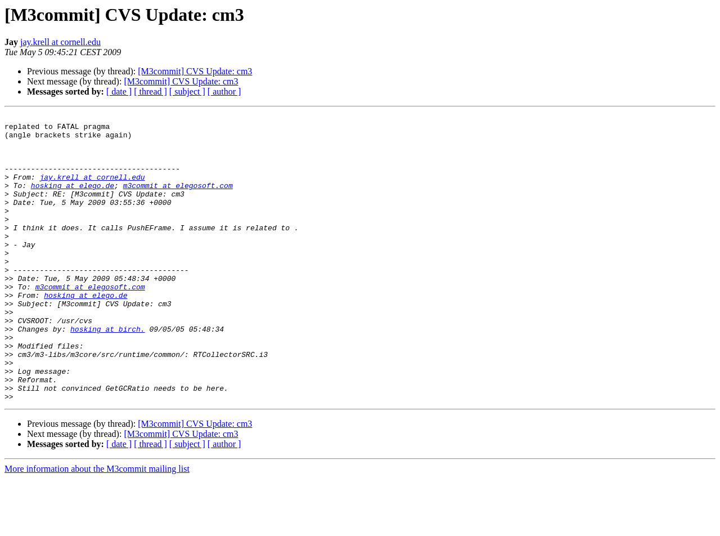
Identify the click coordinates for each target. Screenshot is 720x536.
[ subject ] (187, 91)
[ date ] (119, 91)
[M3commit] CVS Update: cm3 (195, 71)
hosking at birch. (107, 373)
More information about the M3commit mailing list (97, 526)
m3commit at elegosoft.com (178, 200)
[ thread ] (150, 91)
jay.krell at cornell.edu (60, 42)
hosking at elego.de (72, 200)
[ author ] (224, 91)
